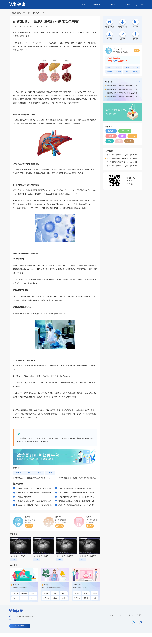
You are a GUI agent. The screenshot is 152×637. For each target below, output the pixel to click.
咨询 (136, 50)
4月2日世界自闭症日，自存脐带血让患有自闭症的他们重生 (76, 509)
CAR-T (29, 473)
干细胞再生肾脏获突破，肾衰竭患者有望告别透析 (76, 489)
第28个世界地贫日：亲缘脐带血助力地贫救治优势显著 (34, 495)
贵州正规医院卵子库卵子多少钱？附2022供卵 (122, 86)
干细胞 (18, 473)
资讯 (29, 13)
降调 (55, 597)
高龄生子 (118, 72)
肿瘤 (40, 473)
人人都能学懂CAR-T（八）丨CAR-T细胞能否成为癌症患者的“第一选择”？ (34, 490)
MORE (138, 81)
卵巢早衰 (15, 597)
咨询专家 (29, 530)
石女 (24, 602)
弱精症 (109, 67)
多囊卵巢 (24, 597)
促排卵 (46, 597)
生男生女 (46, 602)
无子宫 (33, 602)
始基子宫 (15, 602)
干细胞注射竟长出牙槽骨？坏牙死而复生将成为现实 (34, 504)
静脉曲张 (135, 67)
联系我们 (126, 4)
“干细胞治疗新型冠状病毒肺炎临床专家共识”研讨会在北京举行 (77, 504)
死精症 (127, 67)
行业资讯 (111, 4)
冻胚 (63, 602)
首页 (83, 4)
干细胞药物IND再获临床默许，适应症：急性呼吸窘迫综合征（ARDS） (77, 499)
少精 (32, 597)
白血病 (51, 473)
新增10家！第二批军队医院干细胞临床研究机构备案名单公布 (34, 509)
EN (142, 4)
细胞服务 (96, 4)
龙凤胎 (55, 602)
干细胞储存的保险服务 (24, 499)
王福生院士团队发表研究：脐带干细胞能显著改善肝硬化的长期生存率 (76, 495)
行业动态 (37, 13)
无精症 (118, 67)
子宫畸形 (135, 72)
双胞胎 (64, 597)
